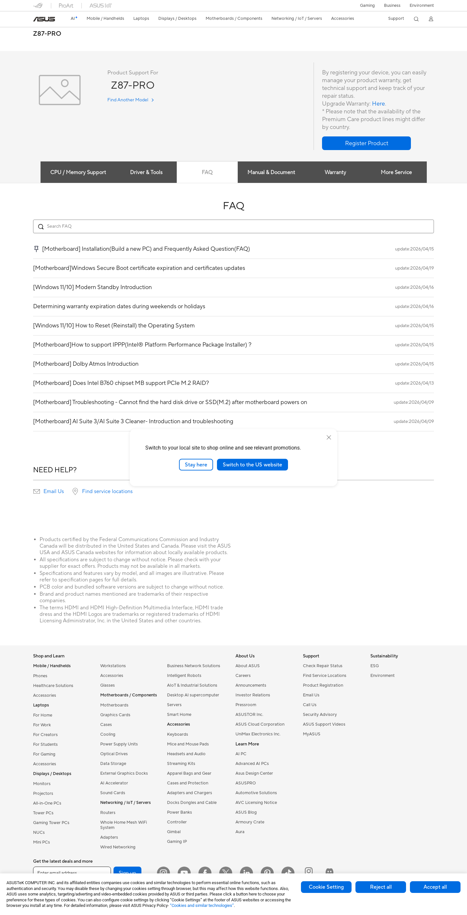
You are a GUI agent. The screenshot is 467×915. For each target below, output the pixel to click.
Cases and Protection (187, 783)
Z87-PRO (47, 34)
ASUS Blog (246, 812)
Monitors (42, 783)
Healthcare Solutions (53, 685)
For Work (42, 725)
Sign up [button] (127, 873)
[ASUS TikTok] (287, 873)
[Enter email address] (72, 873)
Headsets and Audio (186, 753)
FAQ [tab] (207, 172)
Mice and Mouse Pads (188, 744)
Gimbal (174, 831)
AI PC (240, 753)
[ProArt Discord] (329, 873)
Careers (243, 675)
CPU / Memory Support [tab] (78, 172)
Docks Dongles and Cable (192, 802)
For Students (45, 744)
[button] (367, 5)
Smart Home (179, 714)
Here (378, 104)
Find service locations (107, 491)
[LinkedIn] (246, 873)
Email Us (53, 491)
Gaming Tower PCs (51, 822)
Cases (106, 724)
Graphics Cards (115, 715)
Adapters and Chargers (189, 792)
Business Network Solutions (193, 665)
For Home (42, 715)
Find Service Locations (324, 675)
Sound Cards (112, 792)
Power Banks (179, 812)
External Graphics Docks (124, 773)
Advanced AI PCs (252, 763)
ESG (374, 665)
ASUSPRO (245, 783)
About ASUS (247, 665)
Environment (422, 5)
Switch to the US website (252, 464)
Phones (40, 676)
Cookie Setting (326, 887)
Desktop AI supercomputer (193, 695)
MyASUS (311, 734)
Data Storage (113, 763)
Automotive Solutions (256, 792)
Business (392, 5)
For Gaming (44, 754)
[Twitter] (225, 873)
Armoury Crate (249, 822)
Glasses (107, 685)
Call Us (310, 704)
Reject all (381, 887)
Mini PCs (41, 842)
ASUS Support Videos (324, 724)
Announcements (250, 685)
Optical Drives (114, 753)
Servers (174, 704)
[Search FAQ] (233, 226)
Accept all (435, 887)
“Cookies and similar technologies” (202, 905)
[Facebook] (204, 873)
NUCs (39, 832)
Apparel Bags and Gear (189, 773)
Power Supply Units (119, 744)
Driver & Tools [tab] (146, 172)
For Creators (45, 734)
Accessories (44, 695)
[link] (44, 19)
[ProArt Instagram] (308, 873)
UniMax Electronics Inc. (258, 734)
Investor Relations (252, 695)
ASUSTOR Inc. (249, 714)
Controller (177, 822)
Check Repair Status (322, 665)
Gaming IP (177, 841)
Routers (107, 812)
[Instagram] (163, 873)
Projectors (43, 793)
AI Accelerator (114, 783)
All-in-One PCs (47, 803)
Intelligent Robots (184, 675)
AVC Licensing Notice (256, 802)
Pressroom (245, 704)
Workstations (113, 665)
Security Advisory (320, 714)
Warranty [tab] (335, 172)
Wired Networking (118, 847)
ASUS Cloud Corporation (259, 724)
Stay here (196, 464)
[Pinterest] (267, 873)
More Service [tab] (396, 172)
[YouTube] (184, 873)
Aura (240, 831)
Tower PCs (43, 813)
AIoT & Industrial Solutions (192, 685)
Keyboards (177, 734)
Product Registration (323, 685)
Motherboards (114, 705)
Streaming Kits (181, 763)
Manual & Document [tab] (271, 172)
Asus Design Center (254, 773)
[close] (328, 437)
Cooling (107, 734)
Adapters (109, 837)
